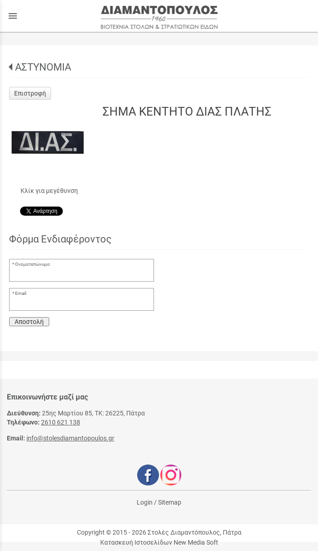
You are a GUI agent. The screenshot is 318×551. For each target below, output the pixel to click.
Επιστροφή (30, 93)
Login (145, 502)
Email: (21, 293)
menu (12, 15)
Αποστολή (29, 321)
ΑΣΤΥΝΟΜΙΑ (43, 67)
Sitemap (169, 502)
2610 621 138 (60, 422)
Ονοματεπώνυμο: (33, 264)
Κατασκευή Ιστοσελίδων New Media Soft (159, 542)
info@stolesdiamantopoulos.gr (70, 438)
